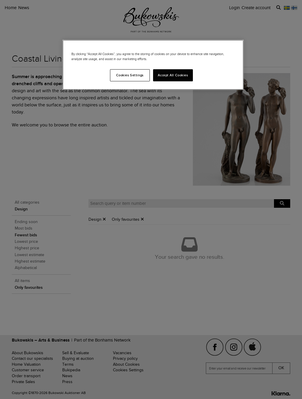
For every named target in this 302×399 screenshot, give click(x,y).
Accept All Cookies (173, 75)
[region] (153, 65)
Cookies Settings (130, 75)
